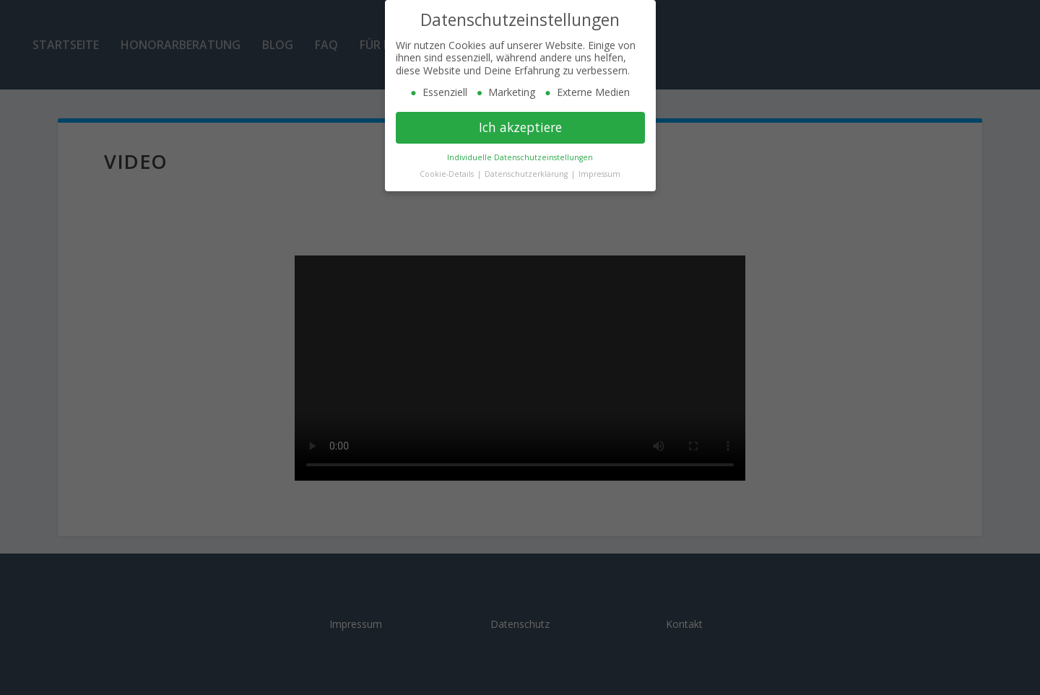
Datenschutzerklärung (527, 174)
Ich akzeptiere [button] (520, 127)
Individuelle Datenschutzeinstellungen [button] (520, 157)
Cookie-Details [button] (448, 174)
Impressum (599, 174)
